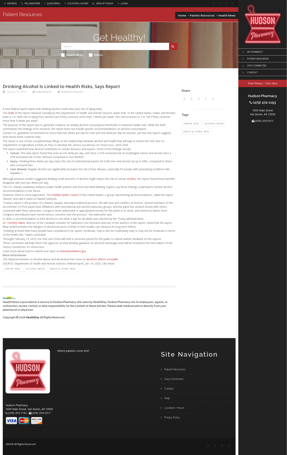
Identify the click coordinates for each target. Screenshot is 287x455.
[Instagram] (226, 3)
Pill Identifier (30, 3)
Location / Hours (76, 3)
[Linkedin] (220, 3)
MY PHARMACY (252, 52)
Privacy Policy (172, 417)
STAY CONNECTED (253, 66)
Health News (72, 55)
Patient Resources (202, 15)
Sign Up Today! (102, 3)
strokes (131, 179)
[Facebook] (214, 3)
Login (123, 3)
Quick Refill (52, 3)
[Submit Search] (173, 46)
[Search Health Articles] (115, 46)
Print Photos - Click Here (262, 83)
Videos (96, 55)
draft (11, 113)
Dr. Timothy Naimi (14, 223)
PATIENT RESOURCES (254, 59)
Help (167, 398)
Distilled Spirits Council (65, 195)
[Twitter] (233, 3)
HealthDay (32, 317)
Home (182, 15)
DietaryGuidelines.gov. (73, 251)
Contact (169, 388)
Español (10, 3)
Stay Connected (173, 379)
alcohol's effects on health (102, 259)
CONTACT (249, 73)
